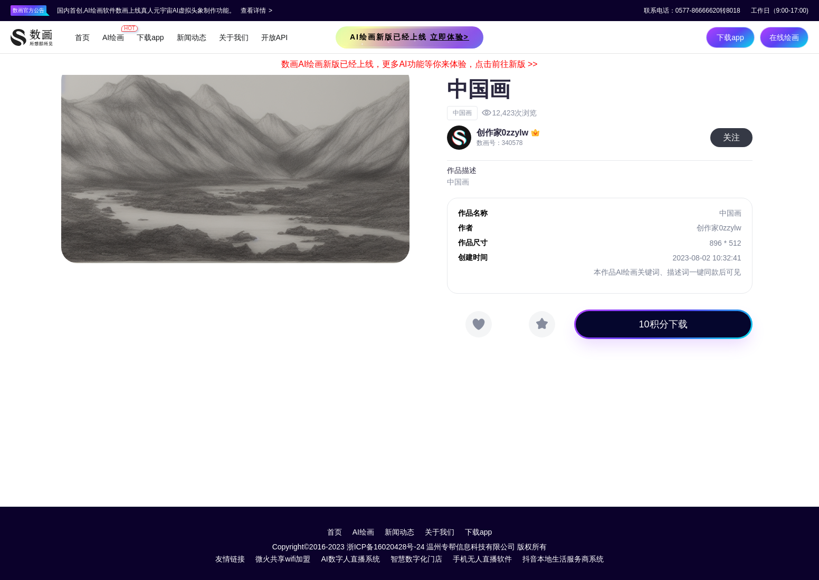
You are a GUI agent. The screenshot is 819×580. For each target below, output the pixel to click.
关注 (731, 137)
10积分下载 (663, 324)
